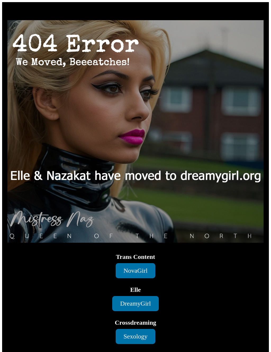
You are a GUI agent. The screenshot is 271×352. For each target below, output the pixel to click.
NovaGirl (136, 270)
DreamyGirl (135, 303)
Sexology (136, 336)
